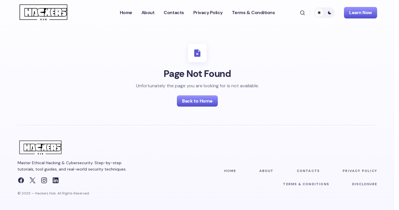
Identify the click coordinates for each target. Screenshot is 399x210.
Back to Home (197, 101)
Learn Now (360, 13)
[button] (302, 12)
